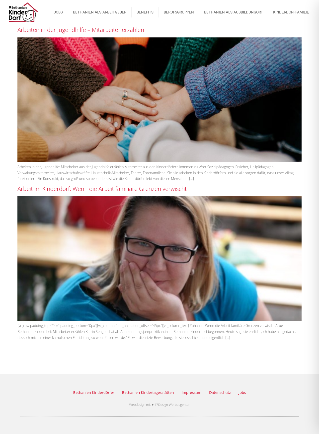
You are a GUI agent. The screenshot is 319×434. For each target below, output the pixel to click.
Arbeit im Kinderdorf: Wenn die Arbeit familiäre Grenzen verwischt (102, 189)
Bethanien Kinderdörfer (93, 392)
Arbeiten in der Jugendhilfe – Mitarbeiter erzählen (80, 30)
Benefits (145, 12)
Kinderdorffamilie (291, 12)
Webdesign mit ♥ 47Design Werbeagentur (159, 404)
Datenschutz (220, 392)
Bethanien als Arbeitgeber (99, 12)
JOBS (58, 12)
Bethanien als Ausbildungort (233, 12)
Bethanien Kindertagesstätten (148, 392)
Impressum (191, 392)
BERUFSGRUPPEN (179, 12)
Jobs (242, 392)
